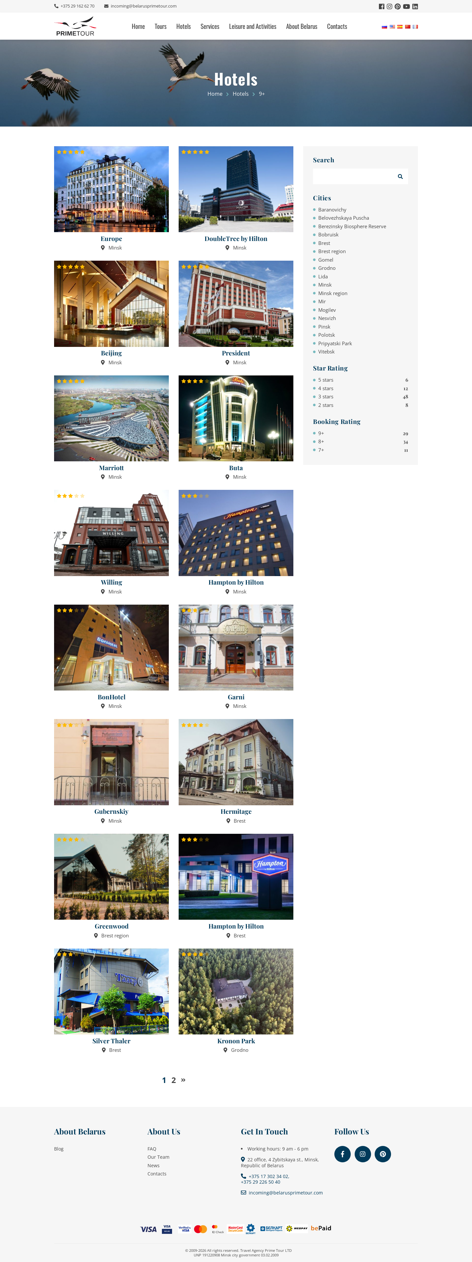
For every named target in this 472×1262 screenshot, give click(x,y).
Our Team (158, 1157)
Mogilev (327, 310)
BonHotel (112, 697)
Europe (111, 238)
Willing (111, 582)
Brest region (332, 251)
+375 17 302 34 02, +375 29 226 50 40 (265, 1179)
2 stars (363, 405)
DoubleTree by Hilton (236, 238)
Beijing (111, 353)
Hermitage (236, 811)
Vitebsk (326, 351)
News (154, 1165)
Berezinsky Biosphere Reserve (352, 226)
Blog (59, 1149)
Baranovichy (332, 209)
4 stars (363, 388)
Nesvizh (327, 318)
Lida (323, 276)
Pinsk (324, 327)
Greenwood (111, 926)
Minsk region (332, 293)
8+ (363, 441)
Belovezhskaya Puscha (343, 218)
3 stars (363, 396)
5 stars (363, 380)
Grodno (327, 268)
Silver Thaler (111, 1041)
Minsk (325, 285)
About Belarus (301, 26)
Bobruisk (328, 234)
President (236, 353)
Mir (322, 301)
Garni (236, 697)
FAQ (152, 1149)
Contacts (337, 26)
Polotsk (326, 335)
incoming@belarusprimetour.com (143, 6)
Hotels (183, 26)
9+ (363, 433)
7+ (363, 450)
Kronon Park (236, 1041)
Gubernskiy (111, 811)
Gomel (325, 260)
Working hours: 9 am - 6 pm (277, 1149)
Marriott (111, 467)
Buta (236, 467)
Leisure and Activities (252, 26)
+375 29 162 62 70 (77, 6)
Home (138, 26)
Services (210, 26)
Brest (324, 243)
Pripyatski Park (335, 343)
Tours (161, 26)
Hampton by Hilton (236, 582)
